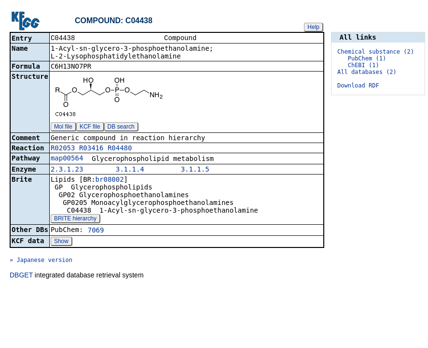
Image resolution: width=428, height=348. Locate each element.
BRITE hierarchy (75, 219)
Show (61, 242)
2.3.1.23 (67, 170)
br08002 (110, 180)
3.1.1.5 (195, 170)
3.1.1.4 (130, 170)
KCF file (90, 127)
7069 (96, 231)
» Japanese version (41, 261)
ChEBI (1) (363, 65)
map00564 (67, 159)
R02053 (63, 149)
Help (313, 27)
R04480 (120, 149)
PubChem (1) (367, 58)
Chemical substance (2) (375, 51)
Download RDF (358, 85)
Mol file (63, 127)
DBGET (21, 276)
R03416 (91, 149)
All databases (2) (367, 72)
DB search (121, 127)
